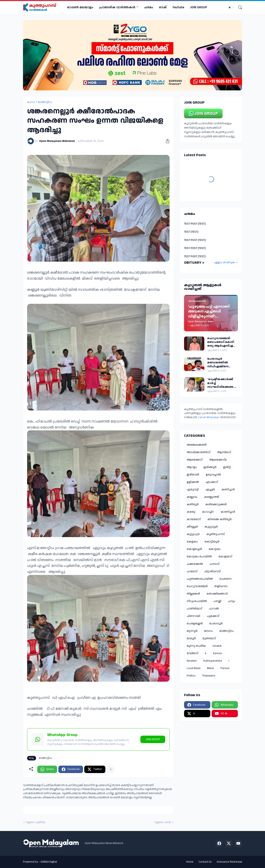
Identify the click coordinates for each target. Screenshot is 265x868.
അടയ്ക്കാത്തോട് (199, 452)
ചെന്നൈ (225, 579)
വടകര (217, 646)
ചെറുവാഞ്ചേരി (197, 586)
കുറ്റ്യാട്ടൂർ (211, 527)
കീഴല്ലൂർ (192, 527)
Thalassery (208, 676)
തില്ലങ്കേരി (193, 594)
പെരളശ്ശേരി (195, 623)
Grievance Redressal (229, 862)
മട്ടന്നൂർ (192, 631)
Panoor (225, 668)
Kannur (217, 653)
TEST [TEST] (191, 232)
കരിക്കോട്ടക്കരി (216, 504)
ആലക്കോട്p (218, 460)
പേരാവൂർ (216, 623)
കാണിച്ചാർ (228, 512)
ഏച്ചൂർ (210, 489)
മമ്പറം (208, 631)
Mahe (210, 668)
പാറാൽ (214, 609)
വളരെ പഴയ (162, 822)
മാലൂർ (191, 638)
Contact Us (205, 862)
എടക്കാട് (212, 482)
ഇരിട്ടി (227, 467)
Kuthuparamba (212, 661)
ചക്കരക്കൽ (195, 564)
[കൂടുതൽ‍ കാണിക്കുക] (110, 769)
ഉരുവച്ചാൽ (213, 475)
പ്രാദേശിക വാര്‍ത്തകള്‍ (117, 7)
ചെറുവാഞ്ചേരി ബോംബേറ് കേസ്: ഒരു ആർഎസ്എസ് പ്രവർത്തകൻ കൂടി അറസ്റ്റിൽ (222, 342)
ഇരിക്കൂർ (210, 467)
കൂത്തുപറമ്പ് (215, 534)
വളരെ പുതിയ (35, 822)
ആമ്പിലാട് (224, 452)
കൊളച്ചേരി (194, 549)
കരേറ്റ (191, 512)
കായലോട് (194, 519)
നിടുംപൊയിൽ (197, 601)
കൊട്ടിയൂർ (212, 542)
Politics (191, 676)
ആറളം (192, 467)
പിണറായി (193, 616)
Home (189, 862)
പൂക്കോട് (213, 616)
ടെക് (163, 7)
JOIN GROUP (198, 7)
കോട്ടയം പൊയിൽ (199, 556)
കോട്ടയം (215, 549)
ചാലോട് (192, 571)
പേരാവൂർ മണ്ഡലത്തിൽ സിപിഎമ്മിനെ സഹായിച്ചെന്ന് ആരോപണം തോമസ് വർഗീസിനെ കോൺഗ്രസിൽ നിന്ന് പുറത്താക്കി (222, 362)
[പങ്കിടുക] (166, 141)
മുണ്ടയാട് (209, 638)
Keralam (192, 661)
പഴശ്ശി (217, 601)
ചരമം (148, 7)
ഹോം (31, 102)
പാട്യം (231, 601)
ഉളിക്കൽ (193, 482)
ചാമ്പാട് (214, 564)
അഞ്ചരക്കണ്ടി (197, 445)
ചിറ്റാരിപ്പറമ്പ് (212, 571)
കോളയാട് (225, 556)
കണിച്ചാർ (228, 489)
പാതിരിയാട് (194, 609)
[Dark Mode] (231, 7)
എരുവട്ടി (193, 489)
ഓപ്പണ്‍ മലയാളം (80, 7)
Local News (193, 668)
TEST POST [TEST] (195, 224)
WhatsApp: (213, 417)
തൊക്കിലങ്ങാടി (217, 594)
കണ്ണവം (192, 497)
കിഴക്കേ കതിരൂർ (219, 519)
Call (200, 417)
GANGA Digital (49, 862)
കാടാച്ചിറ (208, 512)
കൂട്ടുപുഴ (193, 534)
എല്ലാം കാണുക (224, 262)
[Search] (238, 7)
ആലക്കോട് (195, 460)
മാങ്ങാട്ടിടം (45, 102)
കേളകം (192, 542)
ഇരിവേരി (193, 475)
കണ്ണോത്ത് (211, 497)
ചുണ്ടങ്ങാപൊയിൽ (200, 579)
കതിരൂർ (193, 504)
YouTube (178, 7)
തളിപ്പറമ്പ (221, 586)
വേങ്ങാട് (192, 653)
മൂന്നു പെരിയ (196, 646)
